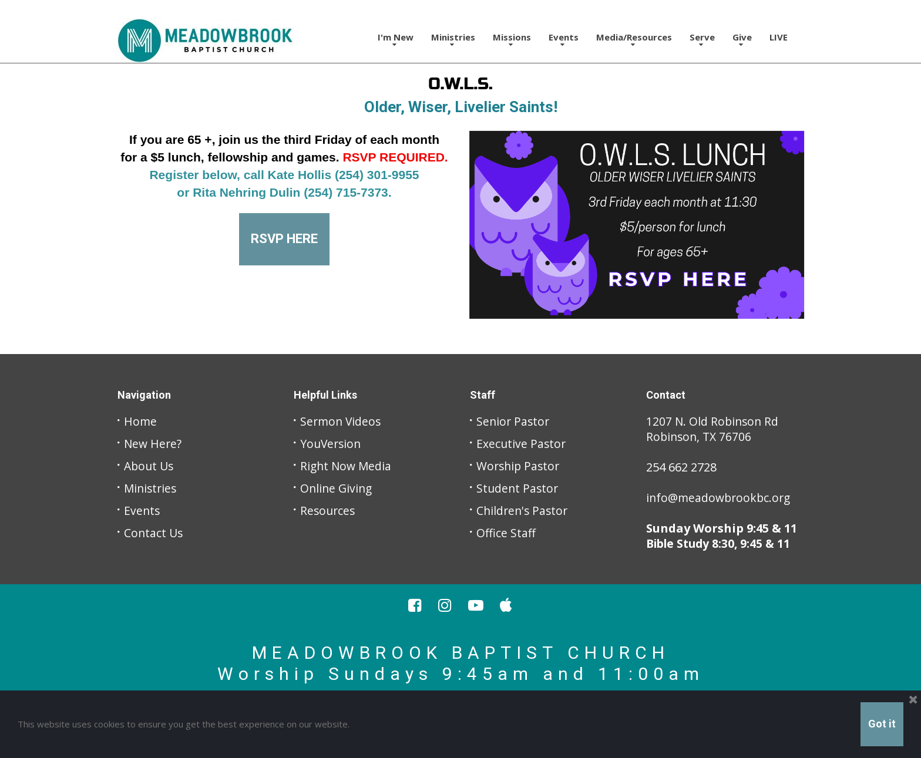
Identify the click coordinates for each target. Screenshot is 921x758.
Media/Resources (634, 39)
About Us (150, 466)
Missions (512, 39)
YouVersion (332, 444)
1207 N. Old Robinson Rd (713, 421)
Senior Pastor (514, 421)
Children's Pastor (523, 510)
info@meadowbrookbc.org (720, 498)
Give (742, 39)
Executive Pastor (521, 444)
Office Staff (506, 533)
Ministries (453, 39)
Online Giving (337, 488)
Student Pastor (518, 488)
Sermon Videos (342, 421)
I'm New (396, 39)
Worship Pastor (519, 466)
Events (564, 39)
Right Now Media (347, 466)
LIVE (778, 37)
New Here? (153, 444)
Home (140, 421)
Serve (702, 39)
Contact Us (154, 533)
